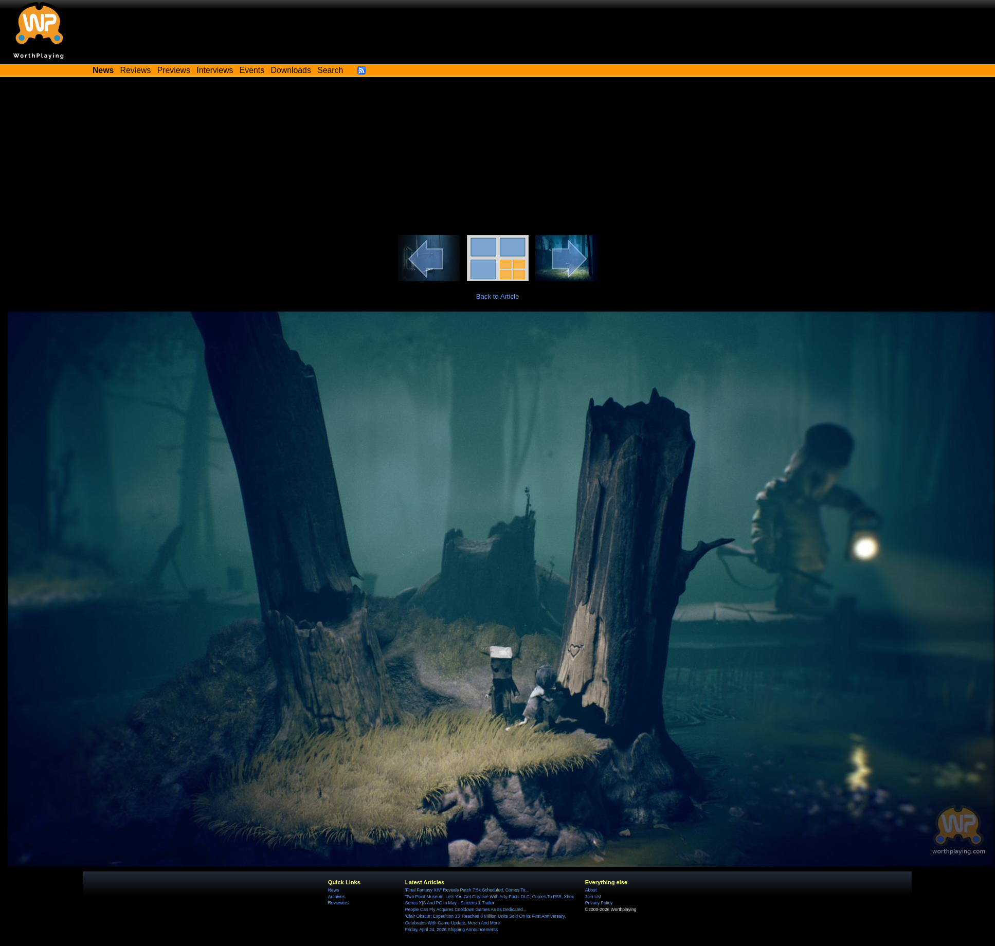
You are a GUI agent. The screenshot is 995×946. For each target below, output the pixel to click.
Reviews (135, 70)
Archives (336, 896)
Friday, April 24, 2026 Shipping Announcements (451, 929)
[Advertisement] (497, 158)
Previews (173, 70)
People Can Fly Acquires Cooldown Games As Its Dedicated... (466, 909)
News (333, 890)
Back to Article (497, 296)
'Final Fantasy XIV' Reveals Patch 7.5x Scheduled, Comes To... (467, 890)
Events (252, 70)
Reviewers (338, 902)
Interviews (214, 70)
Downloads (291, 70)
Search (330, 70)
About (590, 890)
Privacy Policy (598, 902)
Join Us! (593, 896)
